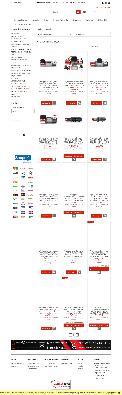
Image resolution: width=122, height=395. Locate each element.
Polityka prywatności (67, 363)
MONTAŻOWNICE (17, 36)
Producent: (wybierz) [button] (44, 34)
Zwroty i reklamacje (17, 363)
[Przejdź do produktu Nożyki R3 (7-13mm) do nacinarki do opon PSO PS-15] (23, 144)
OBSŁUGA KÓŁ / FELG (18, 39)
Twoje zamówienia (33, 363)
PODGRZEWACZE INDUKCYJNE (21, 70)
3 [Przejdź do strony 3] (77, 335)
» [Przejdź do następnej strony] (80, 335)
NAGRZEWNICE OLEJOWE (20, 89)
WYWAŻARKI (15, 33)
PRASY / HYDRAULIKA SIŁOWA (21, 73)
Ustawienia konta (33, 366)
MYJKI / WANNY (16, 76)
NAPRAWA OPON (17, 41)
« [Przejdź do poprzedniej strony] (66, 335)
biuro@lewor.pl (80, 2)
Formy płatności (49, 363)
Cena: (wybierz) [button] (80, 34)
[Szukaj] (78, 12)
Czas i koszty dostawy (51, 366)
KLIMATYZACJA (16, 57)
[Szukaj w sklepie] (64, 12)
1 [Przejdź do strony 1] (70, 335)
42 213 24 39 (67, 2)
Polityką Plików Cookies (48, 393)
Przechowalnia (32, 369)
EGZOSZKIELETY (16, 97)
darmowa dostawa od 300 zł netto (48, 2)
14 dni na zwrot (17, 2)
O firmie (80, 369)
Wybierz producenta (17, 107)
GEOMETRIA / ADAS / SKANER (21, 49)
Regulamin (14, 366)
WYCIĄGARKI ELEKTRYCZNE (20, 86)
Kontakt (80, 363)
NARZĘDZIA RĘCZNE (18, 84)
